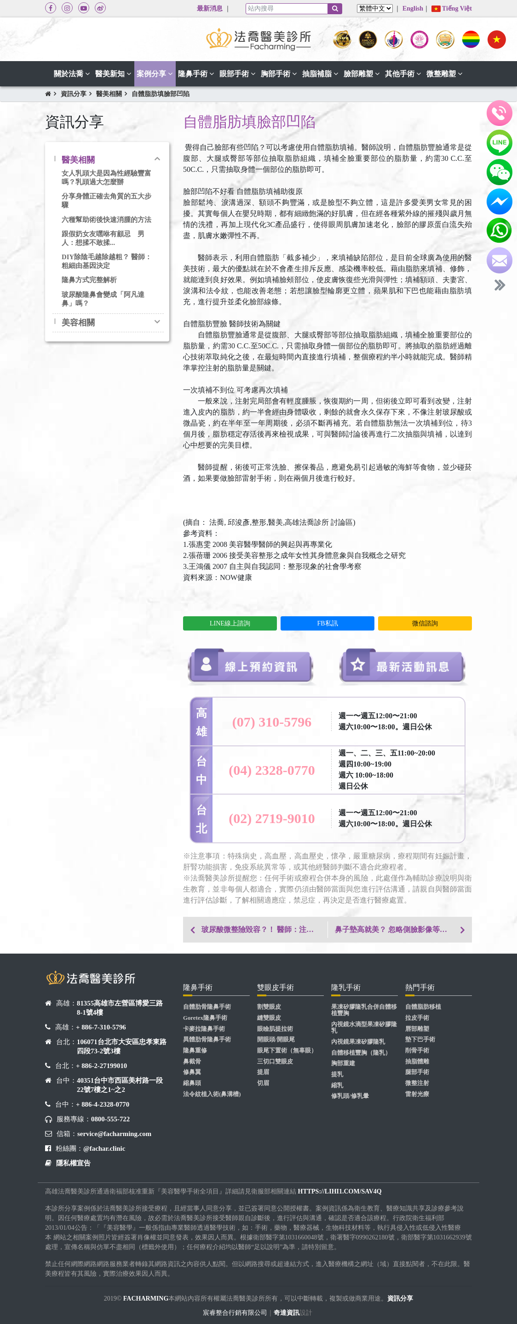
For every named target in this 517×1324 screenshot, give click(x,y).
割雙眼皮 (269, 1007)
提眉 (263, 1072)
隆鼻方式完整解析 (89, 280)
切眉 (263, 1083)
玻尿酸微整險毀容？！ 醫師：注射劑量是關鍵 (264, 929)
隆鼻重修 (195, 1050)
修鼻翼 (192, 1072)
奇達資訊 (286, 1312)
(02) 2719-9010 (272, 818)
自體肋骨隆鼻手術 (207, 1007)
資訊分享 (73, 94)
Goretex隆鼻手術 (205, 1018)
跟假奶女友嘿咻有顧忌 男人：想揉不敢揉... (103, 238)
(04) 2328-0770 (272, 770)
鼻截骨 (192, 1061)
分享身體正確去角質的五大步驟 (106, 201)
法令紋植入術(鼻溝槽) (212, 1094)
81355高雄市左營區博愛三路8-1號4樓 (120, 1008)
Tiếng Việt (451, 8)
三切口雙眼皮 (275, 1061)
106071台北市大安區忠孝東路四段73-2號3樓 (122, 1046)
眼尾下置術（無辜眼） (287, 1050)
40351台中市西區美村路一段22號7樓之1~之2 (120, 1085)
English (412, 8)
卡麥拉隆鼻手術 (204, 1029)
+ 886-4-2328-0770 (102, 1104)
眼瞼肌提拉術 (275, 1029)
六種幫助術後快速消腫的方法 (106, 219)
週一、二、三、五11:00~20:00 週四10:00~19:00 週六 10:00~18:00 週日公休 (387, 769)
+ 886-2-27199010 (101, 1065)
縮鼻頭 (192, 1083)
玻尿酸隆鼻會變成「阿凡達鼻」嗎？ (103, 299)
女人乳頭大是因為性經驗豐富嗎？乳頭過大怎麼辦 (106, 178)
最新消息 (210, 8)
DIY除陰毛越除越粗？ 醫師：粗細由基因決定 (107, 261)
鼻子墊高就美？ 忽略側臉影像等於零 (394, 929)
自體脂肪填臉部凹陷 (161, 94)
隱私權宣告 (73, 1163)
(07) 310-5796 (271, 721)
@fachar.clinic (104, 1148)
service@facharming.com (114, 1133)
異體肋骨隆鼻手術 (207, 1039)
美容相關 (78, 322)
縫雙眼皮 (269, 1018)
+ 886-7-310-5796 (101, 1027)
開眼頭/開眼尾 (276, 1039)
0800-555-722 (110, 1119)
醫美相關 (109, 94)
